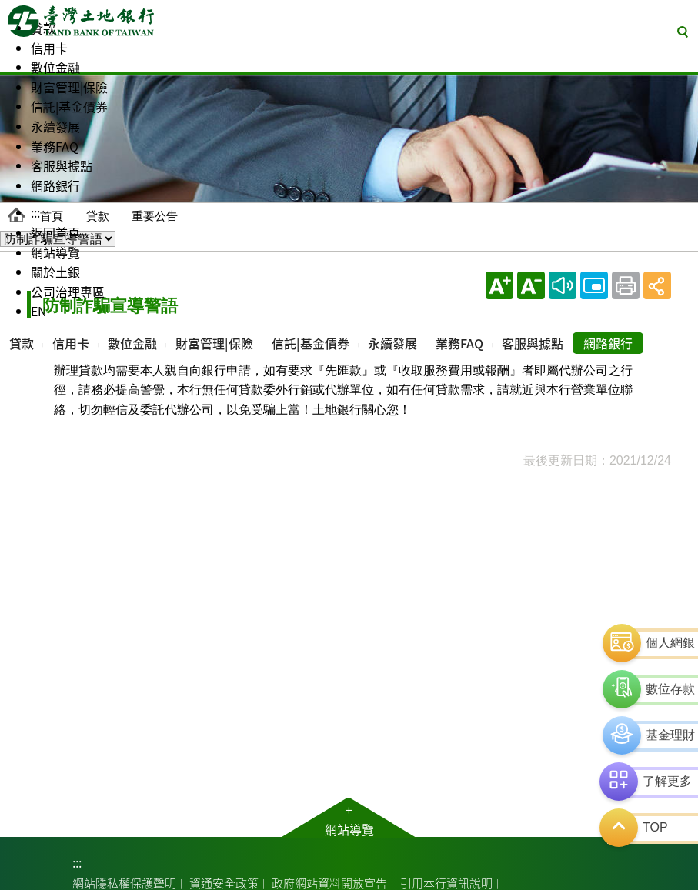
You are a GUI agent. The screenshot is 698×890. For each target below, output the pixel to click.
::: (77, 862)
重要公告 (155, 215)
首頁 (51, 215)
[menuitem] (21, 58)
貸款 (97, 215)
